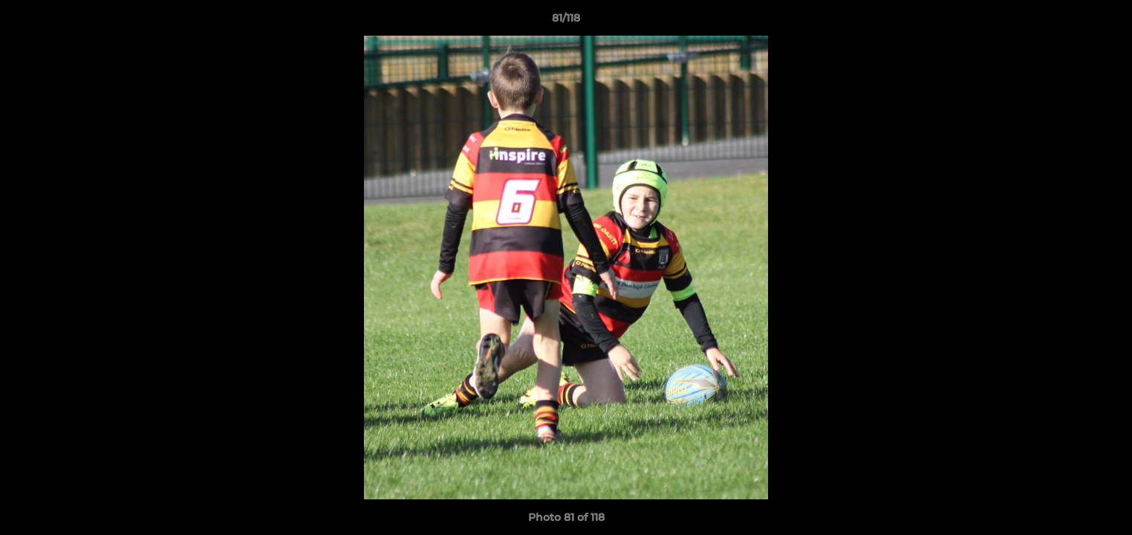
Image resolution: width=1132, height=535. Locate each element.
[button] (1105, 21)
